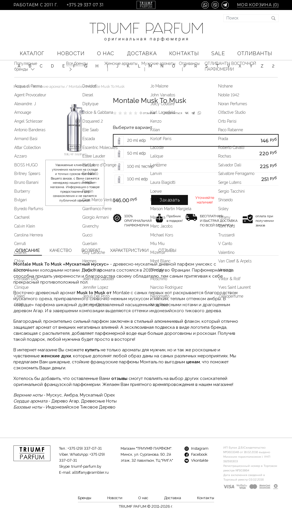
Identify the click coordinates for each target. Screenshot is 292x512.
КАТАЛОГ (32, 53)
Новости (71, 53)
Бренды (84, 498)
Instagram (196, 448)
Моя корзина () (258, 5)
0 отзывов (147, 113)
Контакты (184, 53)
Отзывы (167, 250)
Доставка (142, 53)
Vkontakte (196, 460)
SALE (218, 53)
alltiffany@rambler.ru (90, 472)
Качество (61, 250)
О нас (105, 53)
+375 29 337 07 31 (85, 5)
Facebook (195, 454)
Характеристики (129, 250)
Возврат (91, 250)
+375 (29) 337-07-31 (85, 448)
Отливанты (254, 53)
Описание (27, 250)
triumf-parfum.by (86, 466)
